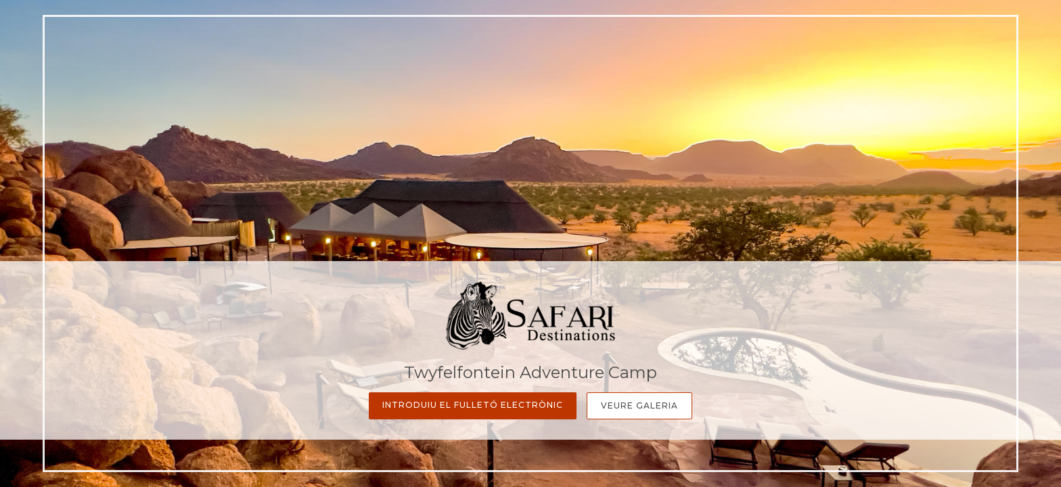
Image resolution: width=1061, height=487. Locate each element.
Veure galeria (639, 405)
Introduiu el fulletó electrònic (472, 405)
